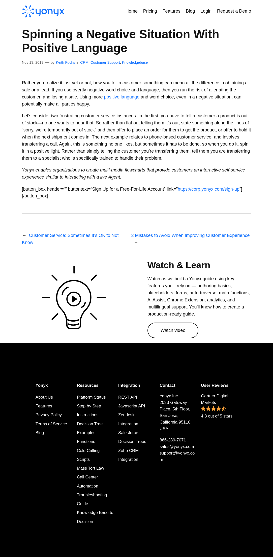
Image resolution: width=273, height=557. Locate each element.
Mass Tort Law (90, 468)
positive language (121, 96)
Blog (40, 432)
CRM (84, 62)
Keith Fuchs (65, 62)
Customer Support (105, 62)
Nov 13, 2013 (33, 62)
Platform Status (91, 397)
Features (44, 406)
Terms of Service (51, 424)
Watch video (173, 330)
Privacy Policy (49, 414)
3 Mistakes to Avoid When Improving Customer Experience (190, 235)
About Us (44, 397)
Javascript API (131, 406)
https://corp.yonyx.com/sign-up (208, 189)
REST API (127, 397)
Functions (86, 441)
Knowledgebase (135, 62)
